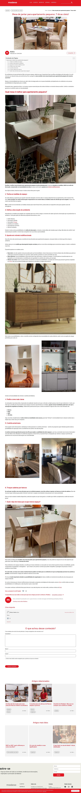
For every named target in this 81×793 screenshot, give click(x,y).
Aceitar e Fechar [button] (75, 790)
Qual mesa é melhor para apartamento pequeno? (17, 60)
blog (60, 576)
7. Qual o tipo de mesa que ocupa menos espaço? (19, 70)
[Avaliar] (23, 580)
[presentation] (13, 652)
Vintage (15, 222)
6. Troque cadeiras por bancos (15, 69)
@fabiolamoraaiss (48, 452)
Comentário (8, 622)
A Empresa (53, 2)
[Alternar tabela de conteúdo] (73, 58)
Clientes (35, 2)
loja (60, 571)
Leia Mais (44, 791)
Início (46, 10)
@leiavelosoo (28, 545)
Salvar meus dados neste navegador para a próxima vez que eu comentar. (22, 647)
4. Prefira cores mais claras (14, 66)
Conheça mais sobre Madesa (20, 590)
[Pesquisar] (72, 2)
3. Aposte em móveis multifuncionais (17, 64)
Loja (31, 2)
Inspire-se (41, 2)
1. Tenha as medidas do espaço (15, 61)
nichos (10, 261)
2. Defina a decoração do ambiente (16, 63)
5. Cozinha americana (13, 67)
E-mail (7, 642)
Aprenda (47, 2)
